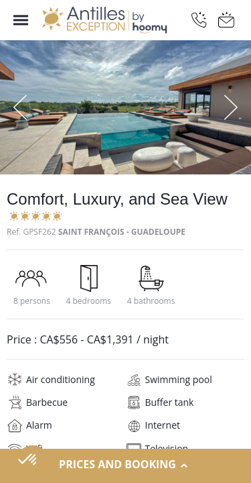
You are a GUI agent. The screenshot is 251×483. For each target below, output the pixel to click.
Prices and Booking (125, 465)
